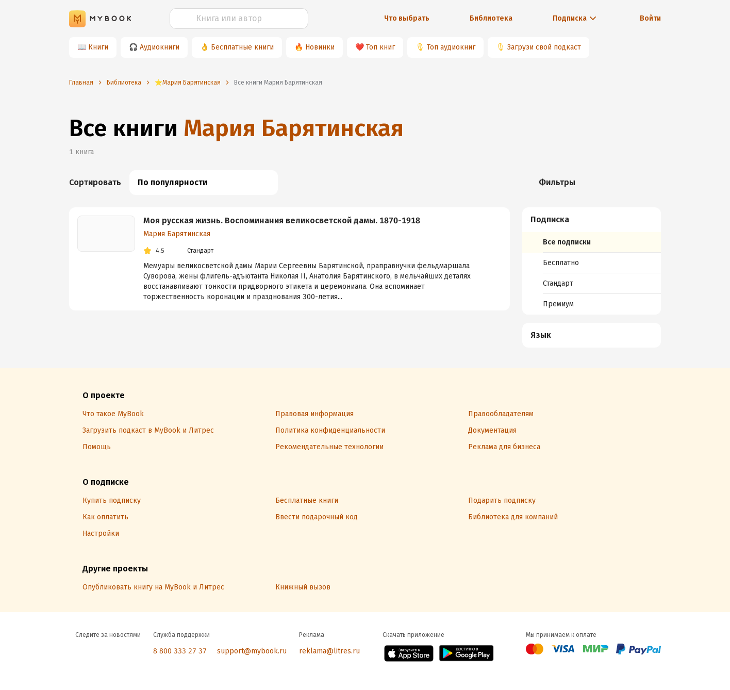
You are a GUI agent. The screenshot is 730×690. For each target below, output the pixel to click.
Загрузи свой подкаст (544, 47)
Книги (98, 47)
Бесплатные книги (242, 47)
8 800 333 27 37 (180, 651)
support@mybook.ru (252, 651)
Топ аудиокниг (451, 47)
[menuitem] (591, 261)
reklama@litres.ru (329, 651)
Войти (650, 18)
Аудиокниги (159, 47)
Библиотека (491, 18)
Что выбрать (406, 18)
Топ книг (380, 47)
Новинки (320, 47)
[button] (591, 219)
